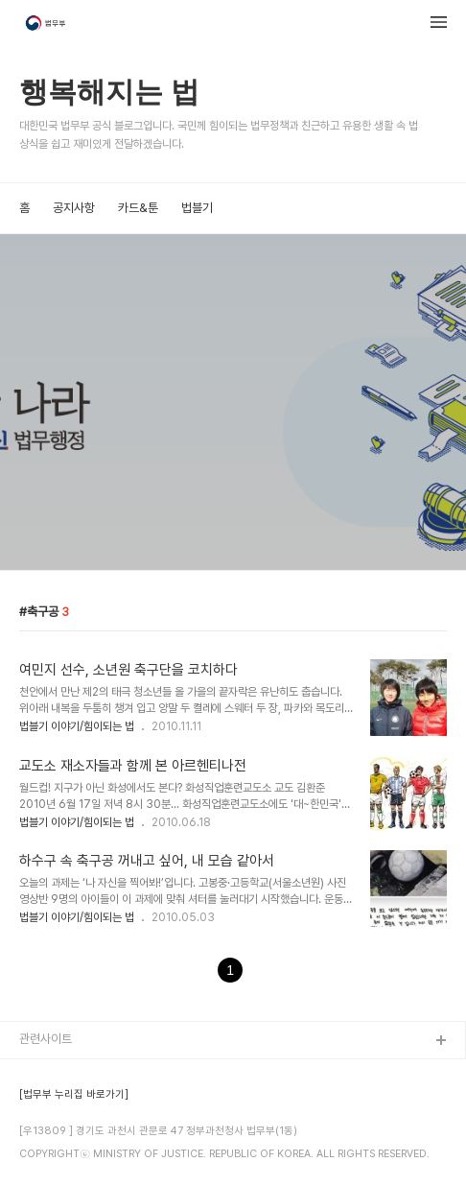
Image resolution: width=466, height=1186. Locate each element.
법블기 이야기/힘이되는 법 (76, 726)
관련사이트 (45, 1039)
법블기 (197, 208)
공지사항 (74, 208)
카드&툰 (138, 208)
